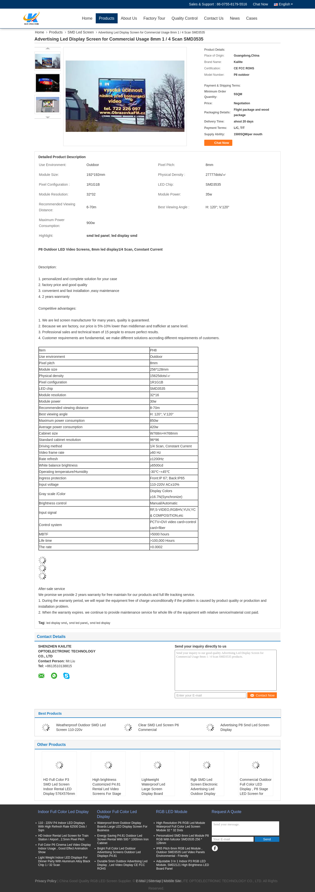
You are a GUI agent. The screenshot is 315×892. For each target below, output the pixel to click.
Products (106, 18)
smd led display (100, 623)
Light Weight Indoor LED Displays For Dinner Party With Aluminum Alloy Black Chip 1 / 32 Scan (64, 861)
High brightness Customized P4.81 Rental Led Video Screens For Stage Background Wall (106, 789)
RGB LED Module (171, 812)
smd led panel (78, 623)
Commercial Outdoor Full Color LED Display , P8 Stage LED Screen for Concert (255, 789)
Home (87, 18)
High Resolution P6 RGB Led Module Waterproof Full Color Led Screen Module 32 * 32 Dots (180, 826)
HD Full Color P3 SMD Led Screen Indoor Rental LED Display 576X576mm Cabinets (59, 789)
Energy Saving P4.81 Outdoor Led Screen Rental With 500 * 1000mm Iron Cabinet (123, 839)
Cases (251, 18)
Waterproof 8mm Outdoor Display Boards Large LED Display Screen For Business (122, 826)
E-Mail (141, 881)
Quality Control (185, 18)
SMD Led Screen (81, 32)
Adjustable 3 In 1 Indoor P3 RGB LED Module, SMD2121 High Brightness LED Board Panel (182, 865)
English (286, 4)
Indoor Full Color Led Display (63, 812)
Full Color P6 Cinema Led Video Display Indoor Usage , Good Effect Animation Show (64, 848)
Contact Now (262, 695)
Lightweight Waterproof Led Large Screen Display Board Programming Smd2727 (153, 791)
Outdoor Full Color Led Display (117, 814)
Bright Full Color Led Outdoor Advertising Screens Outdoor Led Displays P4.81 (119, 852)
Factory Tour (154, 18)
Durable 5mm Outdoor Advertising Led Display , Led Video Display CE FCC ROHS (122, 865)
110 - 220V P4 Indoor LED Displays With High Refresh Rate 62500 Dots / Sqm (62, 826)
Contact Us (213, 18)
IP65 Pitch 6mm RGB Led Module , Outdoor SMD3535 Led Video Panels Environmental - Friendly (180, 852)
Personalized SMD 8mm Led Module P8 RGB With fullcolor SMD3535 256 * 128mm (182, 839)
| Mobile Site (171, 881)
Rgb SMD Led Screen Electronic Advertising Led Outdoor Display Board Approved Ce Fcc (206, 791)
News (235, 18)
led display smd (56, 623)
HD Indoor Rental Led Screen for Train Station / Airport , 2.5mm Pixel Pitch (63, 837)
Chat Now (260, 4)
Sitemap (154, 881)
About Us (129, 18)
